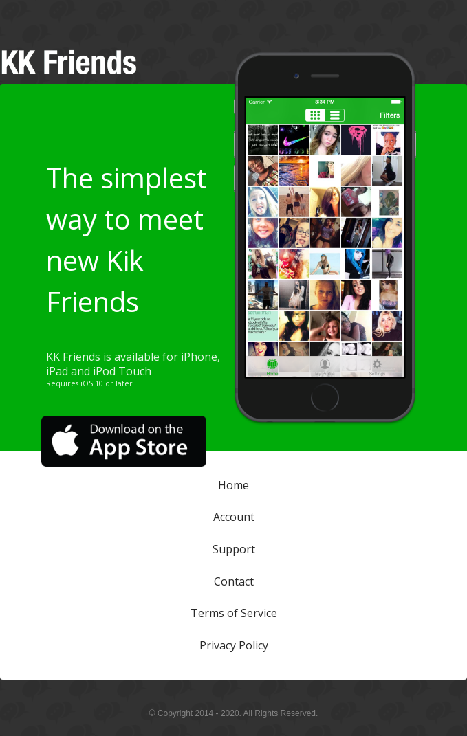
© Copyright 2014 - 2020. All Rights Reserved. (233, 713)
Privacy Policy (233, 645)
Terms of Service (234, 613)
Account (233, 516)
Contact (234, 580)
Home (233, 484)
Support (234, 549)
